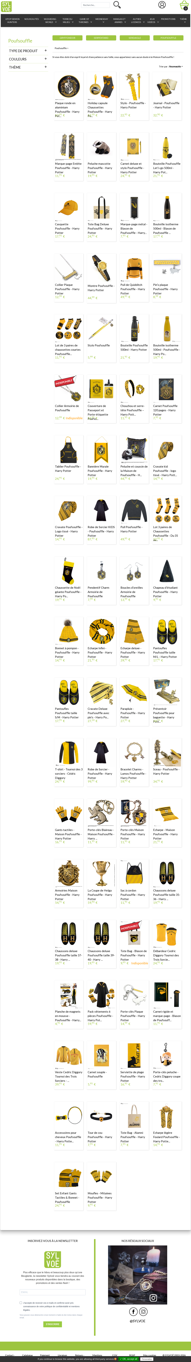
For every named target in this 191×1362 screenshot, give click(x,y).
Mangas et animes (120, 20)
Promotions (168, 19)
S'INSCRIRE (52, 1324)
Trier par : (170, 66)
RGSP (132, 1355)
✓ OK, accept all (128, 1359)
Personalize (147, 1359)
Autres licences (138, 20)
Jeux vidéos (152, 20)
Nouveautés (31, 19)
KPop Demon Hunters (12, 20)
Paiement (45, 1355)
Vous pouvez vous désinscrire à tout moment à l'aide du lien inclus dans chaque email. (51, 1316)
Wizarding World (50, 20)
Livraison (62, 1355)
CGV (114, 1355)
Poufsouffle (61, 48)
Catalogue (27, 1355)
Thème (183, 20)
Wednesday (101, 20)
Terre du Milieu (68, 20)
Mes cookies (149, 1355)
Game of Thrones (85, 20)
